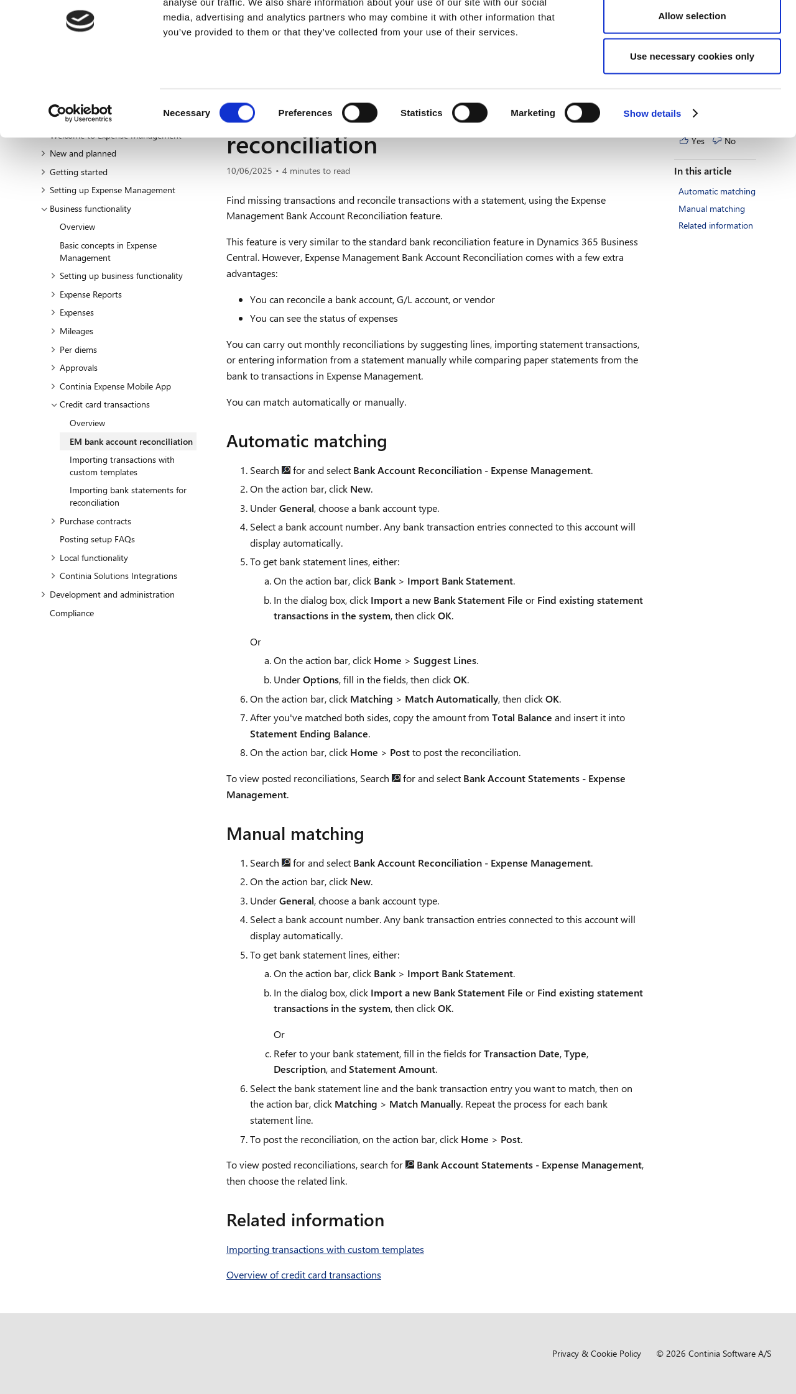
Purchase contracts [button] (90, 521)
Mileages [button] (71, 331)
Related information (715, 225)
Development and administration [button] (107, 594)
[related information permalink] (391, 1219)
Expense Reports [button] (86, 294)
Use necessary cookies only (692, 114)
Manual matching (711, 208)
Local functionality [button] (89, 557)
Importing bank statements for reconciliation (128, 496)
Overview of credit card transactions (303, 1274)
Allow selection (692, 73)
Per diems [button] (73, 349)
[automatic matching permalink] (394, 440)
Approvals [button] (74, 367)
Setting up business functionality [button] (116, 275)
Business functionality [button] (85, 208)
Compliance (72, 613)
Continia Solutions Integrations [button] (113, 575)
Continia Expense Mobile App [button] (110, 386)
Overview (77, 226)
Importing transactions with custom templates (122, 465)
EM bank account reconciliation (131, 441)
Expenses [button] (72, 312)
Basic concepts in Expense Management (108, 251)
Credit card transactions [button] (100, 404)
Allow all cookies (692, 32)
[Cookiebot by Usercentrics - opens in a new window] (80, 171)
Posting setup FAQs (97, 539)
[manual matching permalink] (371, 833)
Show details (653, 171)
